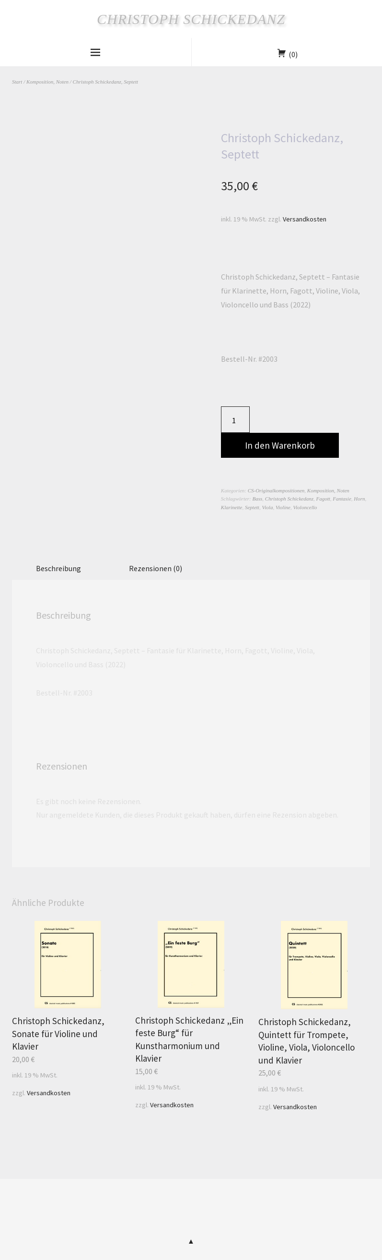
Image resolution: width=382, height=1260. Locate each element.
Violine (283, 507)
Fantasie (342, 499)
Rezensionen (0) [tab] (155, 568)
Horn (359, 499)
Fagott (323, 499)
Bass (258, 499)
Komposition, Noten (47, 82)
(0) (293, 54)
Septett (252, 507)
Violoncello (305, 507)
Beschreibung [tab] (58, 568)
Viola (267, 507)
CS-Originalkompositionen (276, 490)
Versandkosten (304, 219)
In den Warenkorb (280, 445)
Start (17, 82)
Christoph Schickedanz (191, 19)
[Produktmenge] (235, 419)
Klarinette (232, 507)
